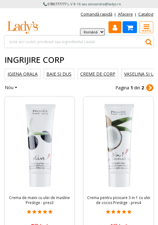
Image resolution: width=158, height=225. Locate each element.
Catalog (145, 14)
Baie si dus (58, 74)
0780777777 (57, 4)
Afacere (125, 14)
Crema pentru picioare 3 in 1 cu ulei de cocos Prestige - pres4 (118, 200)
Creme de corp (97, 74)
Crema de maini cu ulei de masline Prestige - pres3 (39, 200)
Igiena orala (23, 74)
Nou (9, 87)
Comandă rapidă (96, 14)
